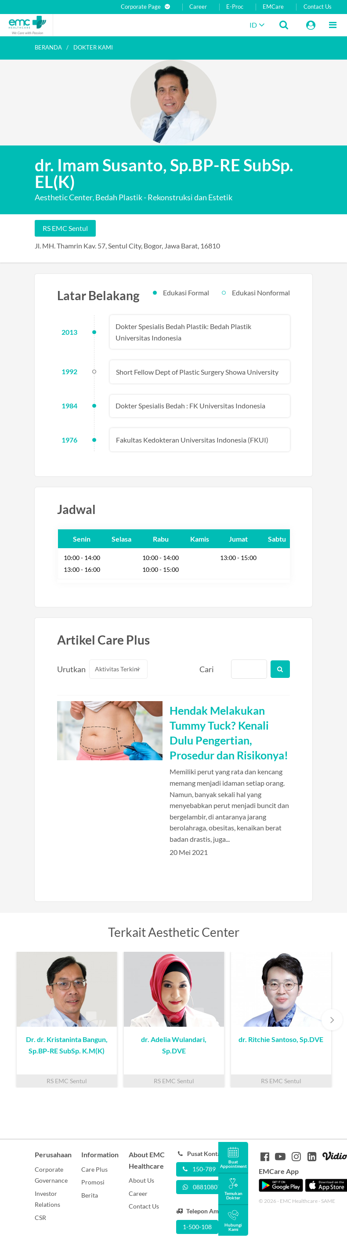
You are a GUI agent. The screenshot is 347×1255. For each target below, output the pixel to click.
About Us (141, 1180)
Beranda (48, 47)
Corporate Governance (51, 1175)
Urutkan (68, 669)
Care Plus (94, 1169)
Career (198, 7)
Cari (206, 669)
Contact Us (318, 7)
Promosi (93, 1182)
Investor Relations (47, 1199)
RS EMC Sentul (65, 228)
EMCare (273, 7)
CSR (40, 1217)
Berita (89, 1195)
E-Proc (234, 7)
